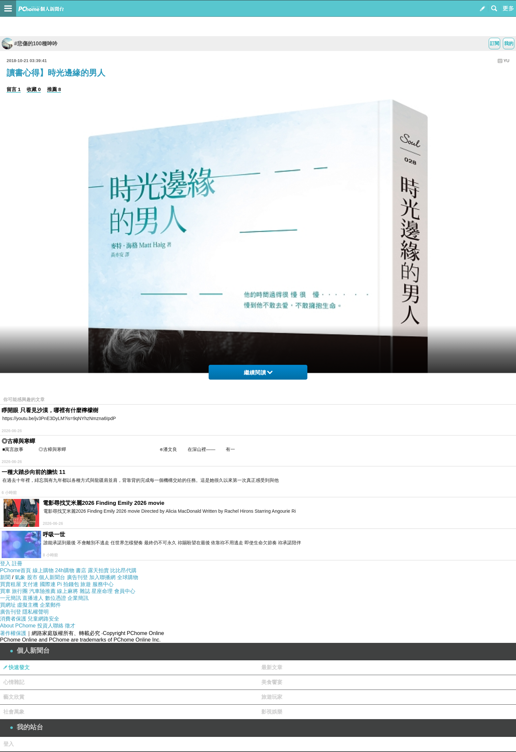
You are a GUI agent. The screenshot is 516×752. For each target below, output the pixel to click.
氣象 (20, 577)
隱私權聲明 (35, 612)
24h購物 (64, 570)
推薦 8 (54, 89)
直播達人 (32, 598)
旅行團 (20, 591)
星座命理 (102, 591)
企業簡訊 (78, 598)
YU (506, 60)
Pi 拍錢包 (68, 584)
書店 (81, 570)
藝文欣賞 (13, 697)
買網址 (8, 605)
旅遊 (85, 584)
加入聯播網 (102, 577)
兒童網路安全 (43, 619)
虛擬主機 (27, 605)
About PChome (18, 625)
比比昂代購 (123, 570)
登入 (5, 563)
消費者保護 (13, 619)
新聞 (5, 577)
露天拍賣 (98, 570)
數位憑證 (55, 598)
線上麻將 (67, 591)
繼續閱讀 (258, 372)
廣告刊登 (77, 577)
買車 (5, 591)
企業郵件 (50, 605)
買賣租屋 (10, 584)
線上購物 (43, 570)
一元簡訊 (10, 598)
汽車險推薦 (42, 591)
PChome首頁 (15, 570)
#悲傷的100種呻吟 (30, 43)
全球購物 (127, 577)
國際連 (48, 584)
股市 (32, 577)
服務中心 (103, 584)
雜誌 (85, 591)
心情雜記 (13, 682)
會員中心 (124, 591)
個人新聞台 (52, 577)
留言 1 (14, 89)
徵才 (70, 625)
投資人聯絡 (50, 625)
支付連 (30, 584)
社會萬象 (13, 712)
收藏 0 (34, 89)
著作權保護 (13, 633)
